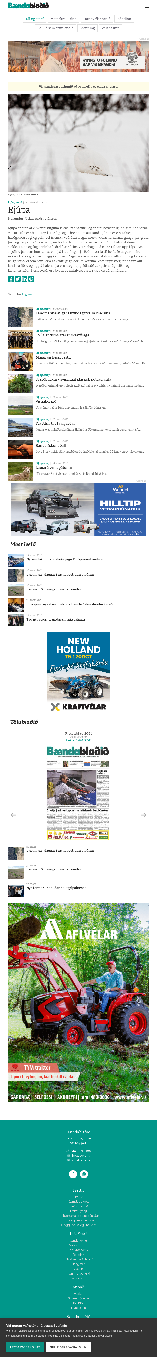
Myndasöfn (78, 1307)
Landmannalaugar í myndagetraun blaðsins (73, 313)
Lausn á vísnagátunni (54, 467)
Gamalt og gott (78, 1201)
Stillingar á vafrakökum (68, 1347)
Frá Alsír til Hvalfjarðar (55, 423)
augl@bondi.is (78, 1160)
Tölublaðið (24, 721)
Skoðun (79, 1197)
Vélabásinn (111, 28)
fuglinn (27, 294)
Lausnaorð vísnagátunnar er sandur (54, 589)
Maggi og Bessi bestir (53, 357)
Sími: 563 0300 (78, 1151)
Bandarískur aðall (51, 445)
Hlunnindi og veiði (79, 1273)
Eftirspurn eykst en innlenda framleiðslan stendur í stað (69, 604)
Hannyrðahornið (96, 19)
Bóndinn (124, 19)
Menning (87, 28)
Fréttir (78, 1190)
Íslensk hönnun (79, 1240)
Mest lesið (23, 544)
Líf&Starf (78, 1234)
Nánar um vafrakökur (100, 1335)
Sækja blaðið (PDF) (78, 740)
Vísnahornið (46, 401)
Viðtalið (79, 1268)
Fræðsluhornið (78, 1206)
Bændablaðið (78, 1316)
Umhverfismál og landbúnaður (78, 1215)
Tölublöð (79, 1303)
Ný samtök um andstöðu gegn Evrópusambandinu (64, 559)
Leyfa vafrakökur (25, 1347)
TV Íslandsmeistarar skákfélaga (62, 335)
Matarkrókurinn (63, 19)
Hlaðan (78, 1293)
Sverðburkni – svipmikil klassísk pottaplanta (73, 379)
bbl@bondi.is (78, 1155)
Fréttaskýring (78, 1211)
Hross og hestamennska (78, 1220)
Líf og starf (35, 19)
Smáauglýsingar (78, 1298)
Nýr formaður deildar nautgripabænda (56, 888)
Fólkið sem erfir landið (55, 28)
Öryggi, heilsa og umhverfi (78, 1225)
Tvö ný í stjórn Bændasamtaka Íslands (55, 619)
